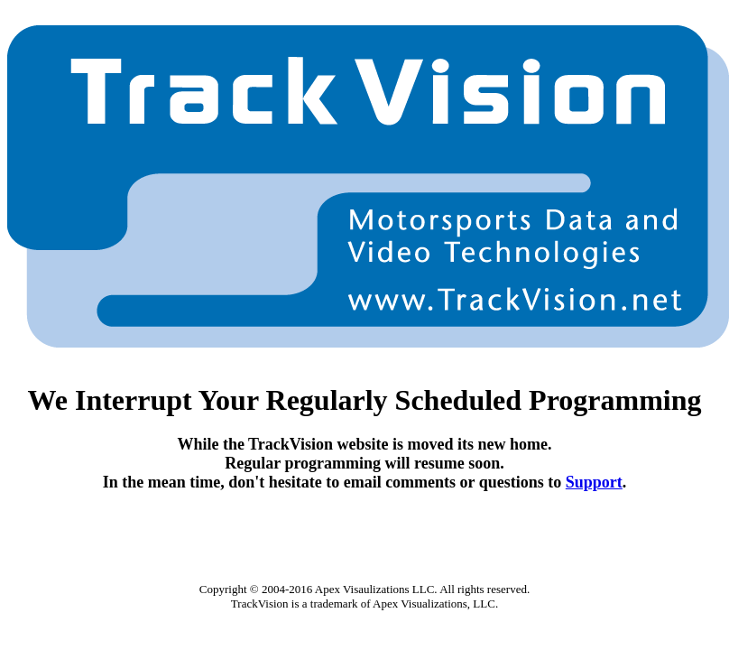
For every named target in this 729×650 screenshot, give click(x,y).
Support (594, 482)
